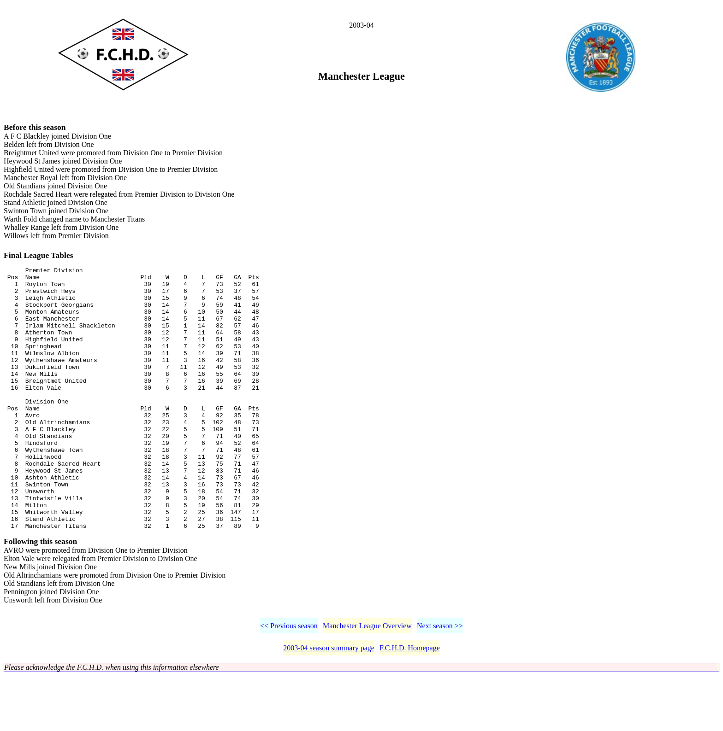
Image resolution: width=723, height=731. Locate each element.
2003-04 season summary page (328, 703)
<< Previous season (289, 681)
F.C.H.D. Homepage (409, 703)
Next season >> (440, 681)
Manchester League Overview (367, 681)
